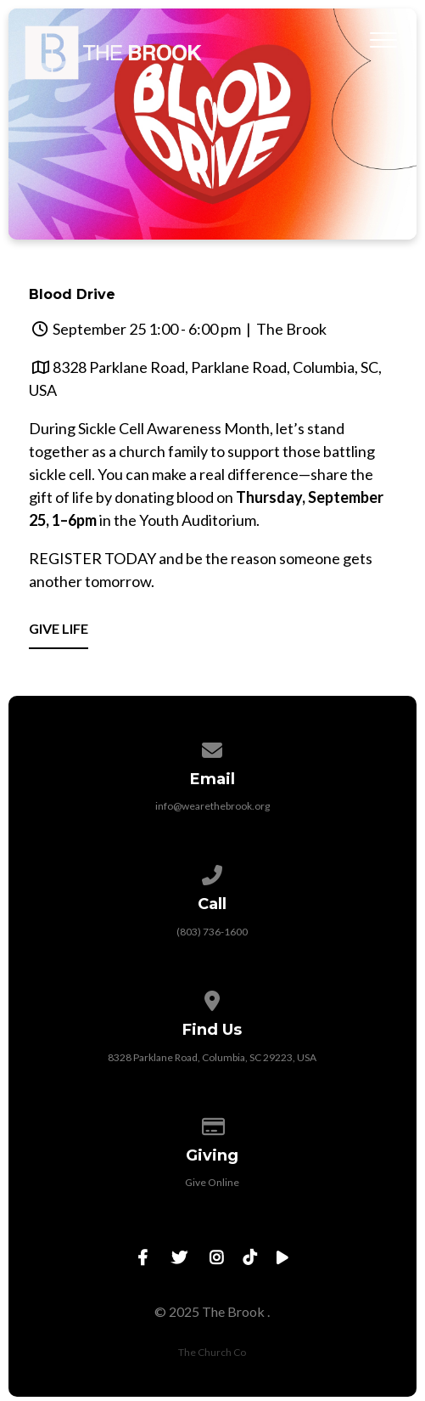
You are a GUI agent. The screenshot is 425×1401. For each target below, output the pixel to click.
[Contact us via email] (213, 747)
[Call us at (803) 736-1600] (213, 872)
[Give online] (213, 1123)
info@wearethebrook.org (212, 805)
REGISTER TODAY (92, 558)
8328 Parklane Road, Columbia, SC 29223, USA (212, 1057)
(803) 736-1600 (212, 931)
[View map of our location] (213, 997)
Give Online (212, 1182)
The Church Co (212, 1352)
